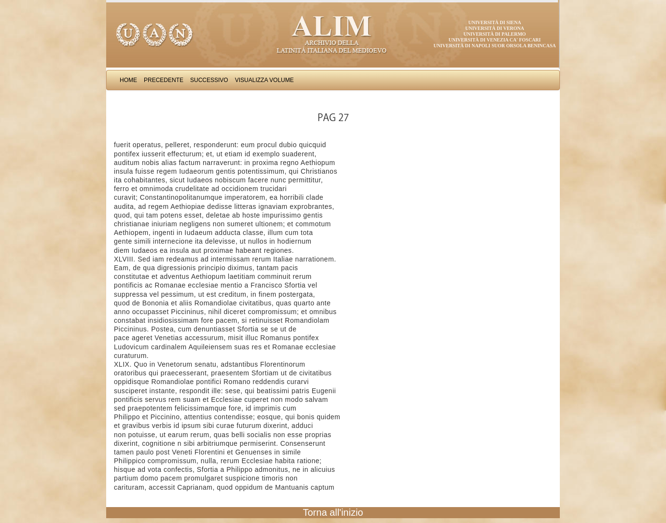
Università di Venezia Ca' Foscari (495, 39)
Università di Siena (494, 22)
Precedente (163, 80)
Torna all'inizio (333, 512)
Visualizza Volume (264, 80)
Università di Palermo (494, 34)
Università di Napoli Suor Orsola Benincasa (494, 45)
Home (128, 80)
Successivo (209, 80)
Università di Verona (494, 28)
